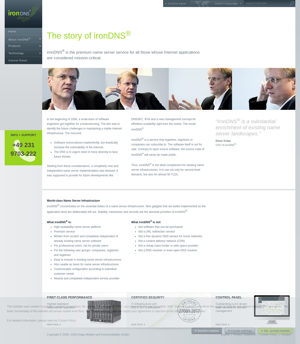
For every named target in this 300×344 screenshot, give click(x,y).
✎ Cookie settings (240, 331)
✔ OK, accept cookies (275, 331)
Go (291, 3)
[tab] (23, 38)
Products (14, 45)
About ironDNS (19, 39)
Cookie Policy (66, 320)
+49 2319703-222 (23, 149)
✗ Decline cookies (207, 331)
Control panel (177, 3)
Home (12, 31)
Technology (16, 53)
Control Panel (17, 60)
